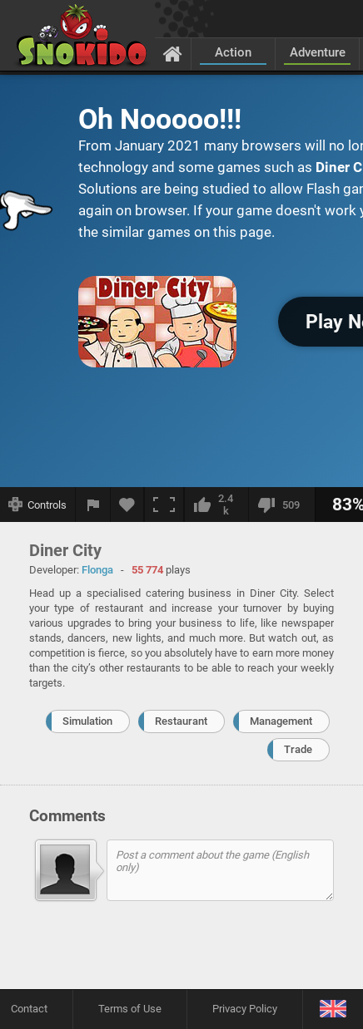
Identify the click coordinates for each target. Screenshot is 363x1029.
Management (281, 721)
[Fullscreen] (164, 504)
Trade (298, 749)
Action (233, 52)
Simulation (87, 721)
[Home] (172, 53)
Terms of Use (130, 1008)
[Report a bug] (93, 504)
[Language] (332, 1009)
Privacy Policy (244, 1008)
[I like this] (216, 504)
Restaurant (181, 721)
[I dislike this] (281, 504)
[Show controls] (38, 504)
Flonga (97, 570)
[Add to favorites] (127, 504)
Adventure (318, 52)
